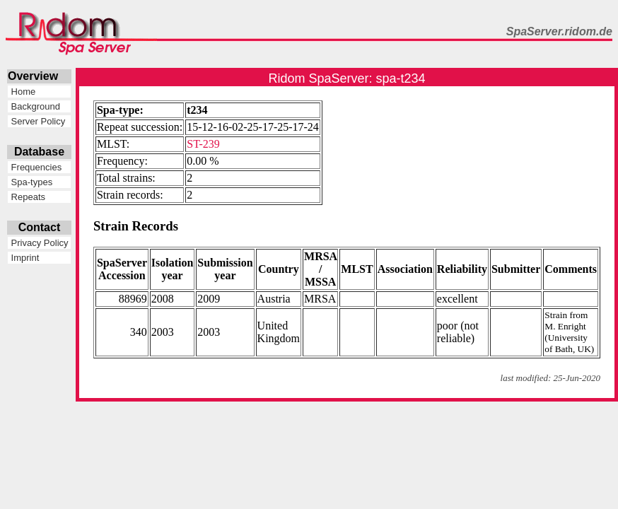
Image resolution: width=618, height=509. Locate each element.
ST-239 (203, 144)
